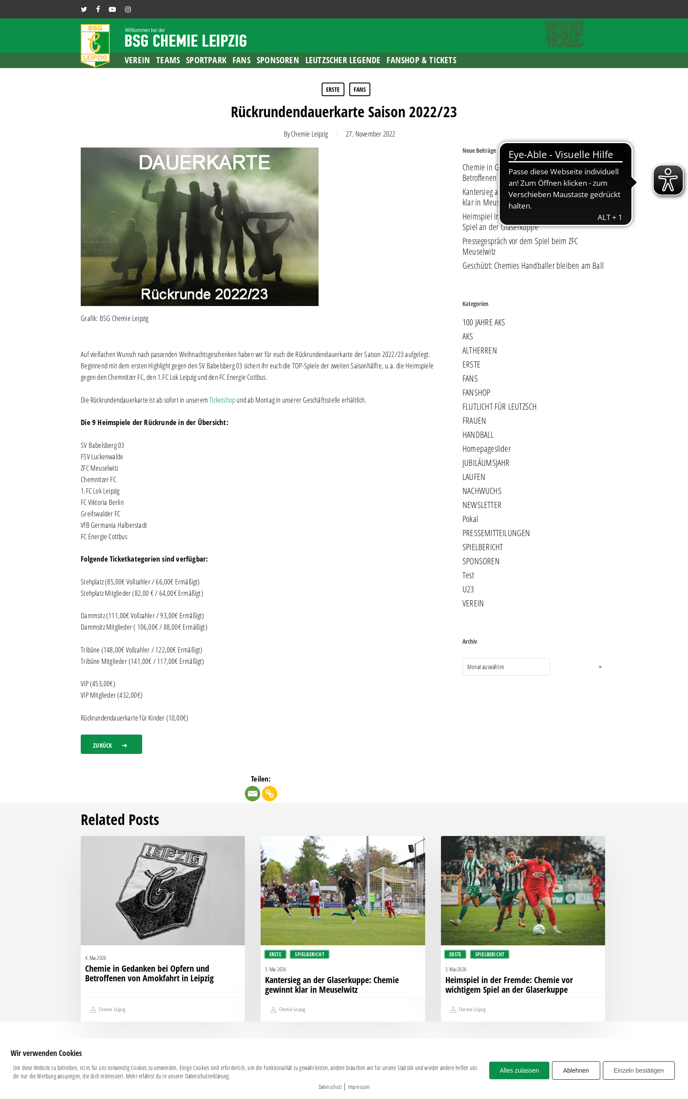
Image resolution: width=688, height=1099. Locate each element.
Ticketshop (222, 400)
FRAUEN (474, 420)
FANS (360, 89)
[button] (111, 744)
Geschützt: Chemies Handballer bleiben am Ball (533, 265)
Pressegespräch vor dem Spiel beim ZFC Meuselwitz (520, 246)
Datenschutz (330, 1087)
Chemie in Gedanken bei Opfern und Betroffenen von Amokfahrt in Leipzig (517, 172)
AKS (467, 336)
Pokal (470, 519)
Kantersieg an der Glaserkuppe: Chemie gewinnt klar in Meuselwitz (533, 197)
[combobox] (506, 667)
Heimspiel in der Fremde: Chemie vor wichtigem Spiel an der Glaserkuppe (533, 221)
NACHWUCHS (482, 491)
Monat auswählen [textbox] (485, 667)
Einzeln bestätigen (639, 1070)
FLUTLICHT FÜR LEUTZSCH (499, 406)
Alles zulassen (519, 1070)
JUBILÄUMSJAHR (486, 463)
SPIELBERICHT (482, 547)
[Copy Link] (269, 793)
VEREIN (473, 603)
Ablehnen (576, 1070)
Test (468, 575)
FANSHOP (476, 392)
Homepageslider (486, 448)
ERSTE (333, 89)
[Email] (252, 793)
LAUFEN (473, 477)
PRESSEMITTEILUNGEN (496, 533)
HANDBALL (478, 434)
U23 (468, 589)
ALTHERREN (479, 350)
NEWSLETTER (482, 505)
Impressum (359, 1087)
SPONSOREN (481, 561)
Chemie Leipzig (309, 134)
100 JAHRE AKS (483, 322)
